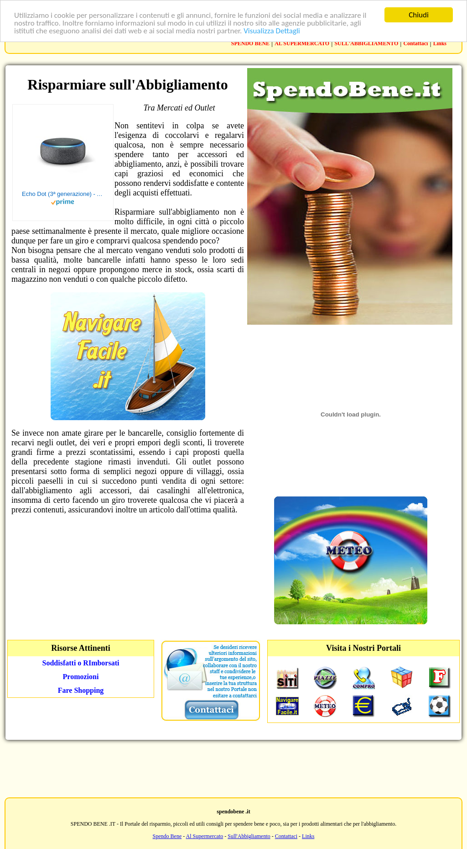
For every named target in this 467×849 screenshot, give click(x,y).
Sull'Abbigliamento (249, 836)
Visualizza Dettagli (272, 30)
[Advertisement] (233, 767)
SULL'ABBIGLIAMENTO (366, 43)
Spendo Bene (167, 836)
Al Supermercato (204, 836)
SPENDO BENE (250, 43)
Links (439, 43)
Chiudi (419, 15)
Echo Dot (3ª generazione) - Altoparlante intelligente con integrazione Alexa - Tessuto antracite (63, 193)
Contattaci (415, 43)
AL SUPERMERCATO (302, 43)
